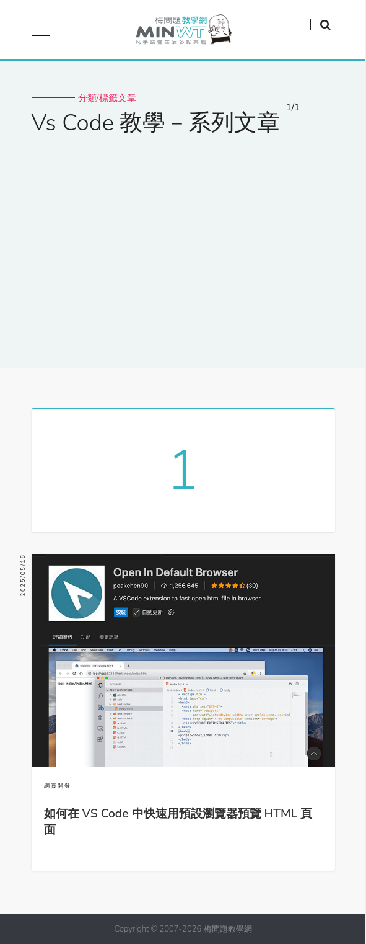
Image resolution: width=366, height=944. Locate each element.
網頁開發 (57, 786)
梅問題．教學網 (183, 32)
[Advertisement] (183, 244)
